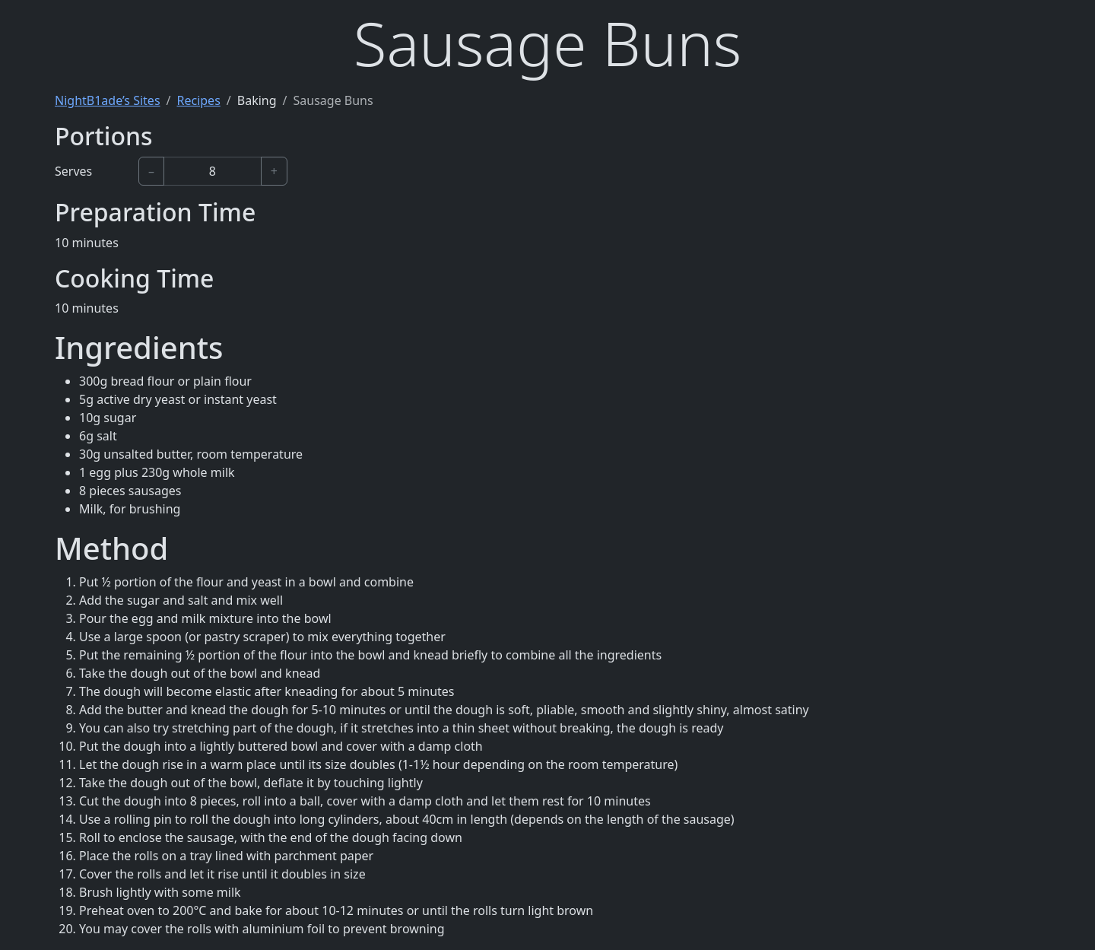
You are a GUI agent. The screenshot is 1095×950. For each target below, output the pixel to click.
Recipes (199, 100)
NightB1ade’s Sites (107, 100)
